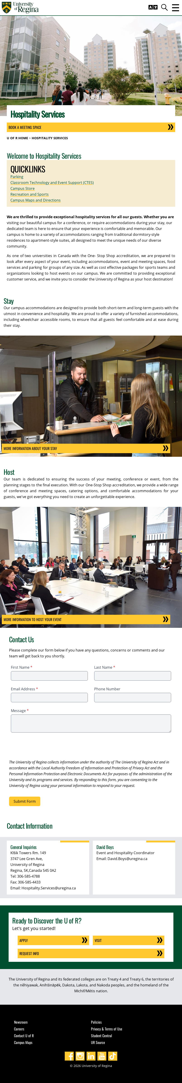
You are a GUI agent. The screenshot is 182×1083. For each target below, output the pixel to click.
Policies (96, 1022)
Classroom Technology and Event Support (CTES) (52, 182)
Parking (16, 176)
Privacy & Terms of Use (106, 1029)
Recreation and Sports (29, 194)
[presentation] (43, 747)
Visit (98, 940)
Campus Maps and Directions (35, 200)
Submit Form (25, 801)
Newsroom (21, 1022)
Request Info (29, 953)
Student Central (101, 1035)
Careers (19, 1029)
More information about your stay (35, 448)
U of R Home (17, 138)
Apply (23, 940)
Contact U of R (24, 1035)
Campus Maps (23, 1042)
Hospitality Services (50, 138)
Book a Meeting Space (25, 127)
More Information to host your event (37, 619)
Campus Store (22, 188)
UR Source (98, 1042)
